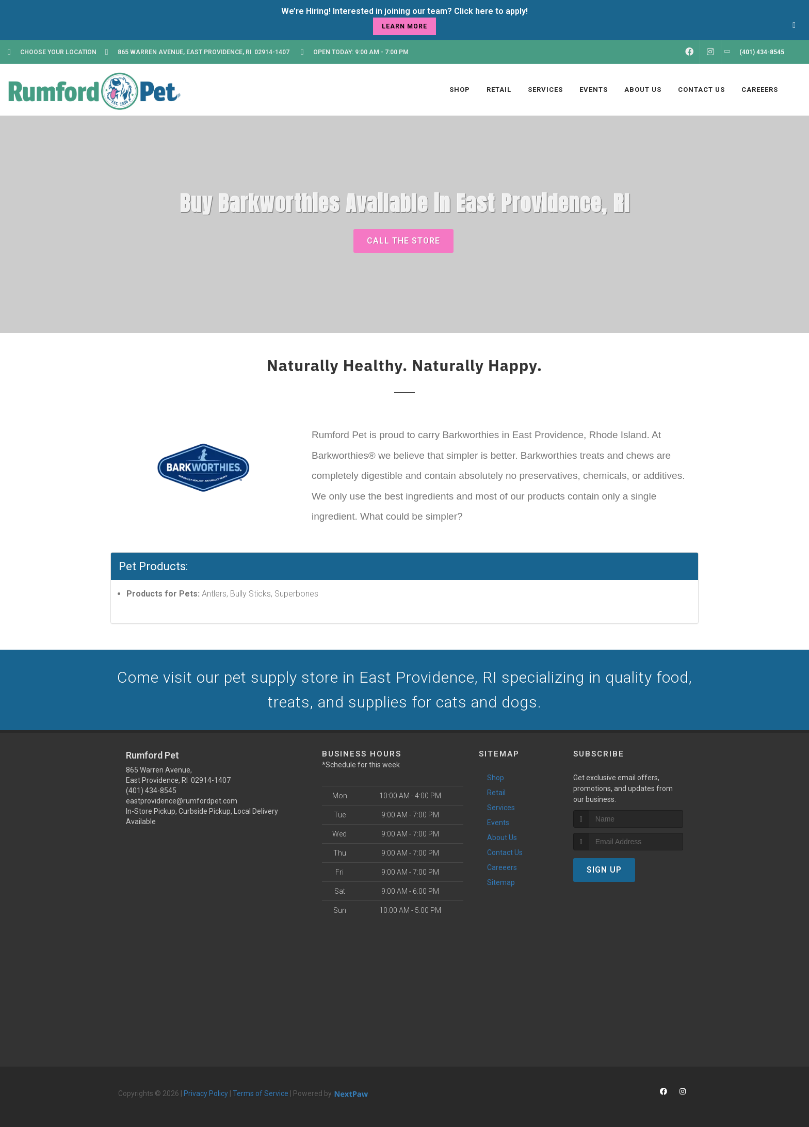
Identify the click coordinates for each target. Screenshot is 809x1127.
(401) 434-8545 (151, 790)
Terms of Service (260, 1093)
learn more (404, 26)
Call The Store (403, 241)
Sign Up (604, 870)
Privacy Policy (206, 1093)
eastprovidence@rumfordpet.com (181, 801)
